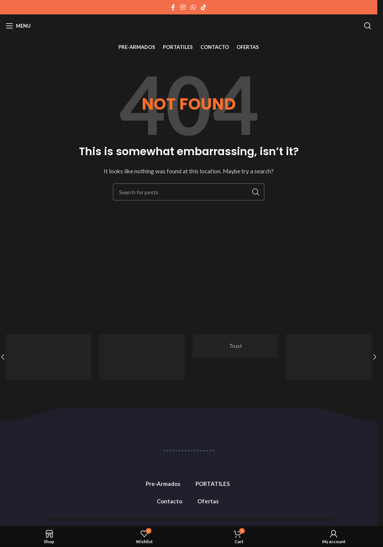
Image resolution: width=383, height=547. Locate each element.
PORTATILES (212, 483)
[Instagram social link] (183, 7)
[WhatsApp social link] (193, 7)
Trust (235, 346)
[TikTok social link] (204, 7)
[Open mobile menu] (18, 25)
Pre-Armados (163, 483)
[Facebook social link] (173, 7)
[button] (374, 357)
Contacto (169, 501)
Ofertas (208, 501)
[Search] (367, 25)
